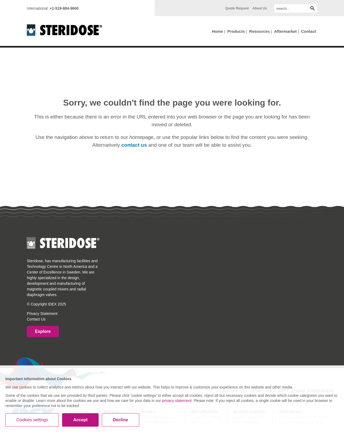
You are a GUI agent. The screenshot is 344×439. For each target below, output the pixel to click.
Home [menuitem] (217, 31)
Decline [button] (120, 420)
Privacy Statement (42, 313)
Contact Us (36, 319)
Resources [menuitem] (259, 31)
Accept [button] (80, 420)
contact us (134, 145)
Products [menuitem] (236, 31)
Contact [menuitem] (308, 31)
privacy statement (177, 400)
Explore (43, 331)
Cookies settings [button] (32, 420)
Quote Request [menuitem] (237, 8)
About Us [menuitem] (260, 8)
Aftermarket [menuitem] (285, 31)
